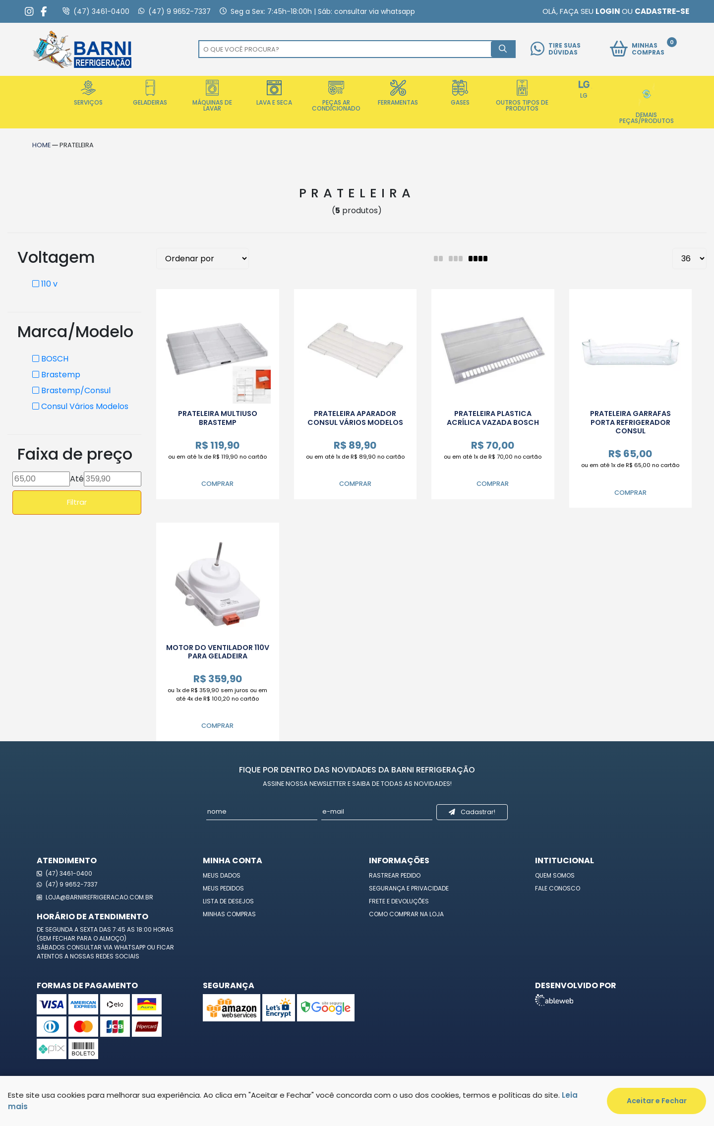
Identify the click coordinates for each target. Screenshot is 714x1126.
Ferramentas (398, 93)
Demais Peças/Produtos (646, 102)
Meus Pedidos (223, 888)
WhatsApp (130, 947)
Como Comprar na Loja (406, 914)
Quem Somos (555, 875)
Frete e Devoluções (399, 901)
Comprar (217, 483)
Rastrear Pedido (394, 875)
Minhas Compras (229, 914)
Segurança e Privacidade (409, 888)
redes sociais (117, 956)
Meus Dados (221, 875)
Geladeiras (150, 93)
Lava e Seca (274, 93)
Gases (460, 93)
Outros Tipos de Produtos (522, 96)
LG (584, 90)
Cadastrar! (472, 812)
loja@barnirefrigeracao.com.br (95, 897)
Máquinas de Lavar (212, 96)
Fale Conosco (557, 888)
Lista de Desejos (228, 901)
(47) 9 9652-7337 (67, 884)
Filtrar (77, 502)
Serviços (88, 93)
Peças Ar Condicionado (336, 96)
